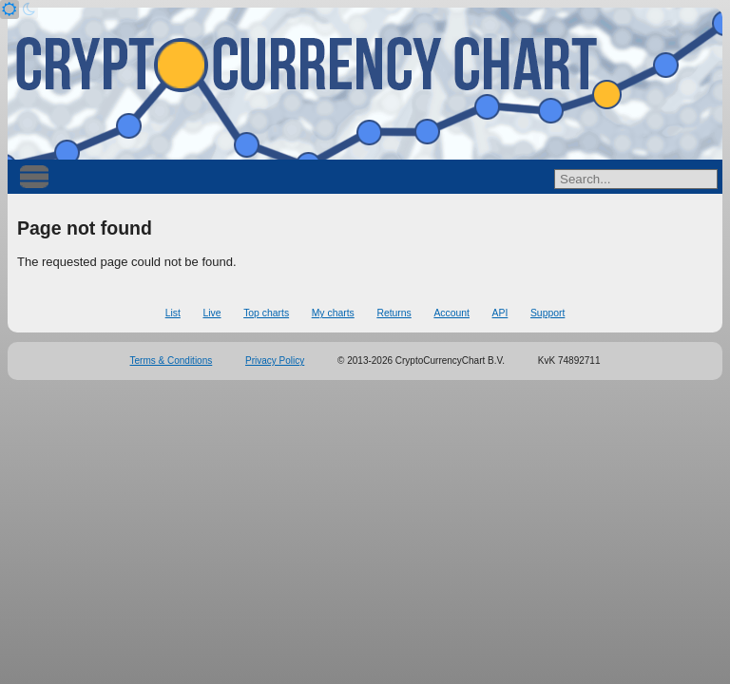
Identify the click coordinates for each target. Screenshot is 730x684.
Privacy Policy (274, 360)
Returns (393, 313)
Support (547, 313)
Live (211, 313)
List (173, 313)
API (500, 313)
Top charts (266, 313)
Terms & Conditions (171, 360)
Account (451, 313)
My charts (333, 313)
